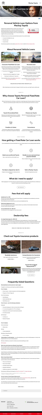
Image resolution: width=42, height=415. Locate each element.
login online (28, 371)
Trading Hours (13, 407)
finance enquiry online (31, 43)
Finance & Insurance (7, 18)
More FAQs (20, 386)
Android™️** (22, 371)
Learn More (10, 259)
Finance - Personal (14, 18)
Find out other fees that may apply (21, 228)
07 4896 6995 (12, 404)
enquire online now (12, 79)
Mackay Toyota (33, 3)
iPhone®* (17, 371)
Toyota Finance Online (26, 377)
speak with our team (18, 43)
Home (2, 18)
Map (8, 407)
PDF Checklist (21, 187)
